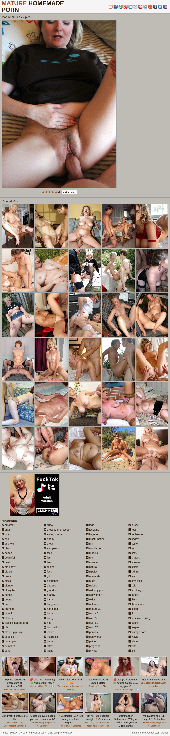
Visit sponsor (69, 192)
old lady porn (95, 590)
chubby (7, 618)
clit (5, 627)
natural (91, 567)
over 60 (92, 622)
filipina (49, 567)
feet (47, 562)
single (133, 567)
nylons (91, 585)
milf (89, 543)
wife (132, 646)
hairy (48, 599)
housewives (52, 627)
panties (92, 632)
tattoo (133, 594)
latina (48, 650)
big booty (8, 567)
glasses (50, 585)
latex (48, 646)
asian (6, 534)
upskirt (133, 622)
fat (47, 557)
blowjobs (8, 590)
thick (132, 599)
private (91, 650)
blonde (7, 585)
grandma (51, 590)
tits (131, 613)
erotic (49, 543)
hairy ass (51, 604)
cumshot (8, 646)
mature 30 (93, 608)
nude (90, 580)
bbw (6, 548)
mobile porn (94, 548)
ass (5, 539)
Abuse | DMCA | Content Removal (19, 732)
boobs (7, 594)
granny (49, 594)
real (132, 529)
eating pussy (53, 534)
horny (49, 618)
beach (7, 553)
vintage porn (137, 632)
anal (6, 529)
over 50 (92, 618)
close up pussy (12, 632)
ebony (49, 539)
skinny (133, 571)
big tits (7, 571)
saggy (133, 539)
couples (8, 636)
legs (90, 525)
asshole (8, 543)
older (90, 599)
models (92, 553)
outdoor (92, 604)
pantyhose (93, 636)
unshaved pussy (139, 618)
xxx (131, 650)
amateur (8, 525)
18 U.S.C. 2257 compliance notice (55, 732)
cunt (6, 650)
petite (91, 641)
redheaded (136, 534)
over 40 (92, 613)
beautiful (8, 557)
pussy (133, 525)
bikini (6, 576)
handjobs (51, 608)
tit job (133, 608)
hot (47, 622)
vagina (133, 627)
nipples (92, 571)
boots (6, 599)
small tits (135, 580)
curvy (48, 525)
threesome (136, 604)
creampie (9, 641)
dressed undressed (57, 529)
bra (5, 604)
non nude (93, 576)
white (133, 641)
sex (132, 548)
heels (48, 613)
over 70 (92, 627)
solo (132, 585)
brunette (8, 608)
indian (49, 632)
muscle (92, 562)
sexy (132, 553)
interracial (51, 636)
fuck (48, 571)
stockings (135, 590)
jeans (48, 641)
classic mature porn (15, 622)
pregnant (93, 646)
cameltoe (8, 613)
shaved (134, 557)
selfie (133, 543)
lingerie (92, 534)
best (6, 562)
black (6, 580)
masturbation (95, 539)
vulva (133, 636)
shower (134, 562)
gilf (47, 576)
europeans (52, 548)
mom (90, 557)
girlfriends (51, 580)
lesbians (92, 529)
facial (48, 553)
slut (132, 576)
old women (94, 594)
